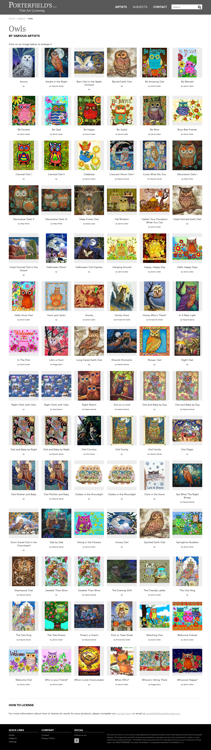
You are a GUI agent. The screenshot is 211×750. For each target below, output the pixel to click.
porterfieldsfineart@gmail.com (163, 713)
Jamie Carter (156, 86)
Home (12, 18)
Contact (160, 7)
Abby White (188, 179)
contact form (124, 713)
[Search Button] (199, 7)
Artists (121, 7)
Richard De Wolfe (123, 320)
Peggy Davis (57, 364)
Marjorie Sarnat (57, 86)
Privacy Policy (48, 738)
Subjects (140, 7)
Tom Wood (90, 454)
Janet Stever (57, 409)
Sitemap (12, 741)
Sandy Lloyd (90, 224)
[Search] (186, 6)
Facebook (76, 740)
